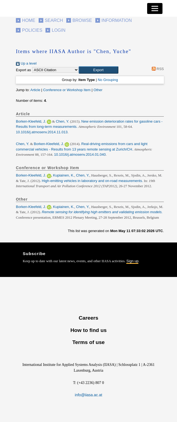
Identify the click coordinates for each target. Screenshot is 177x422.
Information (116, 20)
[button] (98, 70)
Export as (23, 70)
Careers (88, 318)
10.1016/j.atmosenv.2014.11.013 (41, 132)
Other (97, 90)
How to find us (88, 330)
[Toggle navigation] (154, 8)
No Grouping (108, 80)
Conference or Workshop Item (66, 90)
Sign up (132, 261)
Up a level (26, 63)
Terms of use (88, 342)
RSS (157, 69)
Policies (32, 30)
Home (28, 20)
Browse (82, 20)
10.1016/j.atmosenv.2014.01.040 (79, 154)
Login (58, 30)
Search (54, 20)
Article (35, 90)
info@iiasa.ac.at (88, 395)
